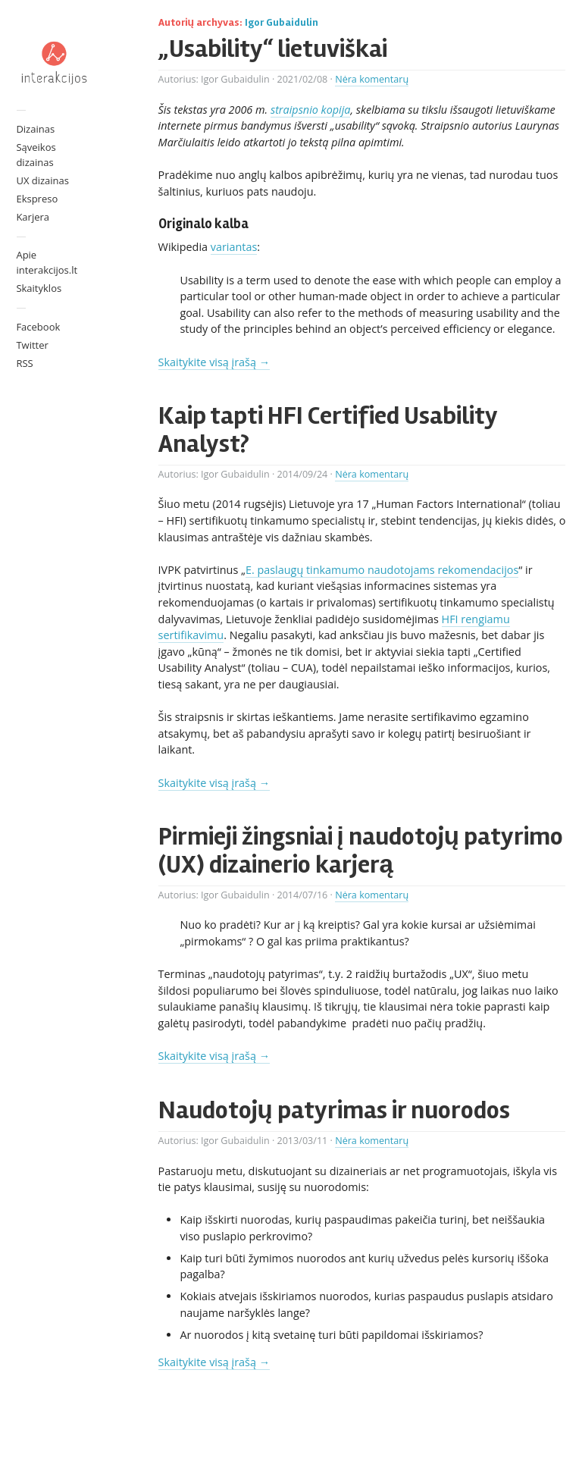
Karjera (32, 217)
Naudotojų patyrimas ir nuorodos (334, 1110)
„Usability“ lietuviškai (272, 48)
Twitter (32, 345)
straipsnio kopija (311, 109)
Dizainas (35, 129)
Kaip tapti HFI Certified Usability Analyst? (327, 429)
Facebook (38, 327)
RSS (24, 363)
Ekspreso (37, 198)
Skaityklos (38, 288)
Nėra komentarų (371, 79)
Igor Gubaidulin (281, 22)
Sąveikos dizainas (35, 154)
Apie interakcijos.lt (46, 262)
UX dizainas (42, 180)
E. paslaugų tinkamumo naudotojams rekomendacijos (382, 570)
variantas (234, 247)
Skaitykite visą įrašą (214, 362)
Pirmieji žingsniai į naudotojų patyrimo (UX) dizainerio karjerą (360, 850)
